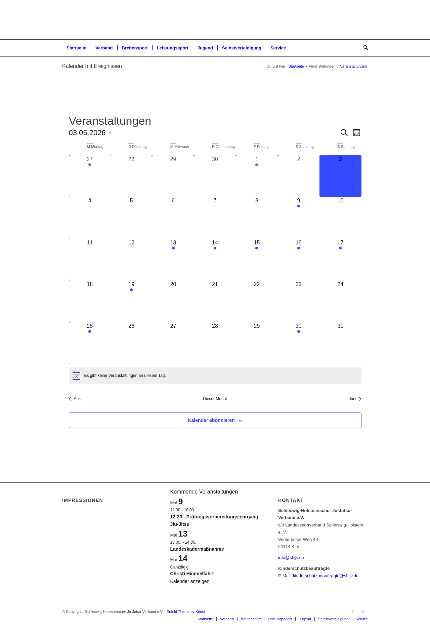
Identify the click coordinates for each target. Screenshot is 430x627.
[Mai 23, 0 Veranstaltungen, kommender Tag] (298, 301)
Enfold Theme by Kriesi (186, 612)
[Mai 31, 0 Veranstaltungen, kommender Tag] (340, 343)
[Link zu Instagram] (363, 611)
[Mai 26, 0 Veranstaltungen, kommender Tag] (131, 343)
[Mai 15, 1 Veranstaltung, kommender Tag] (256, 259)
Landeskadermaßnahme (197, 549)
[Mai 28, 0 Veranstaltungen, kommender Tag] (215, 343)
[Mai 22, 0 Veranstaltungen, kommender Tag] (256, 301)
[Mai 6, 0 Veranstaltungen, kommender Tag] (173, 217)
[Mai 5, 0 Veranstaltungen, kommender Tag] (131, 217)
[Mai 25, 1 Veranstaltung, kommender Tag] (90, 343)
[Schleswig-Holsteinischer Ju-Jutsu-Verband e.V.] (215, 19)
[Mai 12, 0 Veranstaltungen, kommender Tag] (131, 259)
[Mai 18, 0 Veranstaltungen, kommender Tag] (90, 301)
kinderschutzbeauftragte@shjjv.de (325, 575)
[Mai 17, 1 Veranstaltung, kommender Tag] (340, 259)
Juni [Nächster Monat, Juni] (355, 398)
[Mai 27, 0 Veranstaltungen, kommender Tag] (173, 343)
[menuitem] (76, 48)
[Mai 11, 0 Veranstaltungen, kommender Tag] (90, 259)
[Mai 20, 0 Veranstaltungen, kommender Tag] (173, 301)
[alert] (215, 375)
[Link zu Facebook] (353, 611)
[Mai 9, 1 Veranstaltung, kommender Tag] (298, 217)
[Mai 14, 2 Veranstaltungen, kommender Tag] (215, 259)
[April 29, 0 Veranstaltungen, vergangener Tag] (173, 176)
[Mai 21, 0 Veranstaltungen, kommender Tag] (215, 301)
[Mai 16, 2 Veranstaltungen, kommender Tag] (298, 259)
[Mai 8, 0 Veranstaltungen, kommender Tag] (256, 217)
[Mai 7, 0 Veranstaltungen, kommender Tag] (215, 217)
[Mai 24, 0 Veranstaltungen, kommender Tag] (340, 301)
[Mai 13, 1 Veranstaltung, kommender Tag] (173, 259)
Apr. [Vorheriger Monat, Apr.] (75, 398)
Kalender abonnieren (211, 420)
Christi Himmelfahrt (192, 573)
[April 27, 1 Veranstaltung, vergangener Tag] (90, 176)
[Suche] (363, 48)
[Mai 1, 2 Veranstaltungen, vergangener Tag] (256, 176)
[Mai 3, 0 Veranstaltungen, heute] (340, 176)
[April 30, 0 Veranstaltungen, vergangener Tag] (215, 176)
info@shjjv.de (291, 557)
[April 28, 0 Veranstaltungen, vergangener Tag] (131, 176)
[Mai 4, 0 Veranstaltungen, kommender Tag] (90, 217)
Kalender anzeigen (190, 581)
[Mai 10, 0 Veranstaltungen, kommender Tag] (340, 217)
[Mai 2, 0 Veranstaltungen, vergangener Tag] (298, 176)
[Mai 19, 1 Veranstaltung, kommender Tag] (131, 301)
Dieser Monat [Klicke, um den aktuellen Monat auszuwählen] (215, 398)
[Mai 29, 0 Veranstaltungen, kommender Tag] (256, 343)
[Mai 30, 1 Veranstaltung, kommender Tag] (298, 343)
